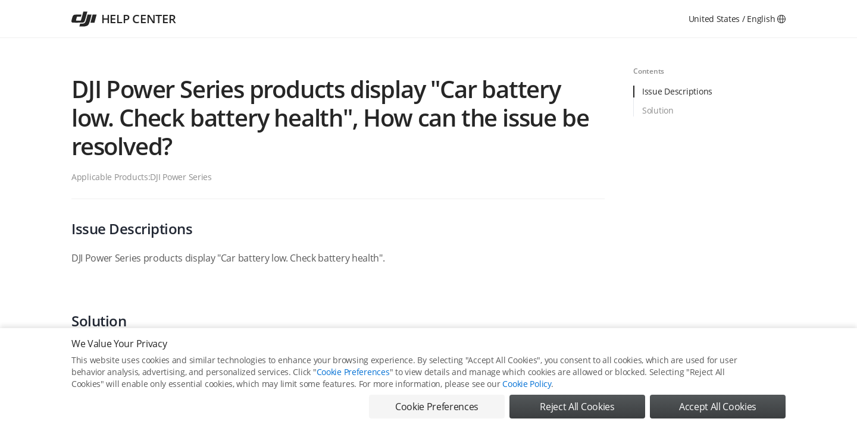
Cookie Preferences (353, 371)
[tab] (709, 95)
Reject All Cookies (577, 406)
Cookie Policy (526, 383)
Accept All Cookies (717, 406)
